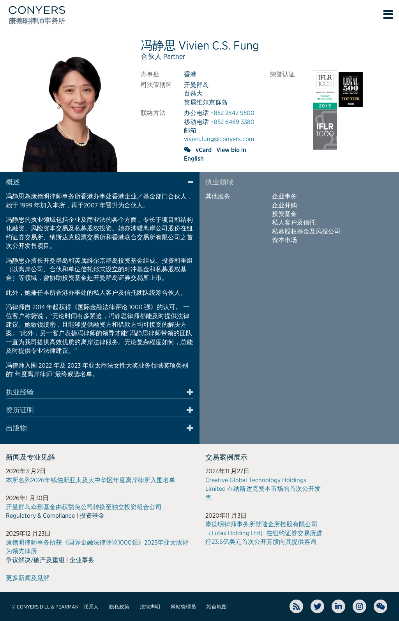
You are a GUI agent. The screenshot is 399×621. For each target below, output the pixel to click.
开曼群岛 (196, 84)
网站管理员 (183, 607)
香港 (190, 74)
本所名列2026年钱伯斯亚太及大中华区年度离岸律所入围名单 (90, 480)
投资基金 (284, 214)
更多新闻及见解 (27, 578)
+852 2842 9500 (232, 113)
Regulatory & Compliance (40, 515)
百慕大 (193, 93)
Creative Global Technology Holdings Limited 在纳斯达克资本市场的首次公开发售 (263, 488)
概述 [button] (13, 182)
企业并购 (284, 205)
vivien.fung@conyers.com (219, 139)
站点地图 (217, 607)
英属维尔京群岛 (206, 102)
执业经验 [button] (20, 392)
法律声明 (150, 607)
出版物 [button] (16, 428)
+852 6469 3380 (232, 122)
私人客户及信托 (294, 222)
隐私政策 (119, 607)
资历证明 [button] (20, 410)
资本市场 (284, 240)
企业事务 (284, 196)
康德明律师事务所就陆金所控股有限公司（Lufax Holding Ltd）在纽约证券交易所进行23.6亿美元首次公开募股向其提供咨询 (263, 532)
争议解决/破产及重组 (35, 560)
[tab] (100, 183)
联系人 (91, 607)
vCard (204, 150)
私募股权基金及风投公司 (306, 231)
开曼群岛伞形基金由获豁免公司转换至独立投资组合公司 (84, 507)
